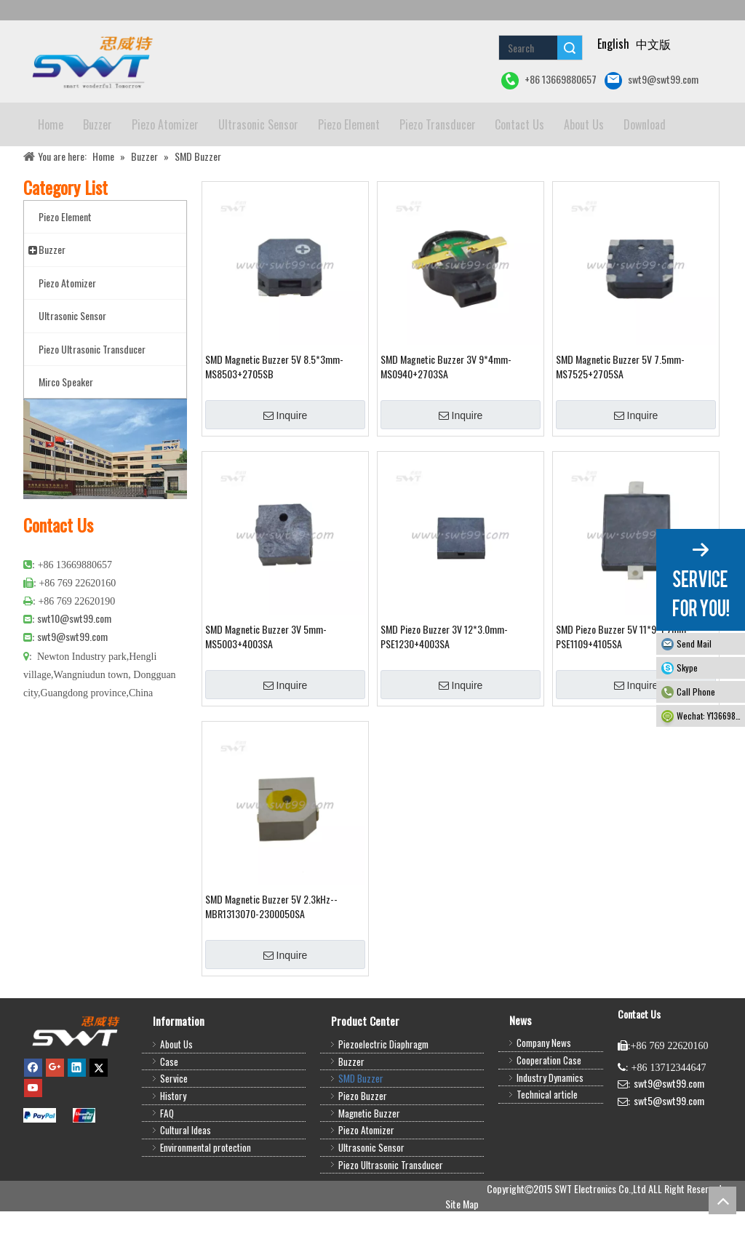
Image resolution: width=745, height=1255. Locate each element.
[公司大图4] (105, 492)
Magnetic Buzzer (369, 1157)
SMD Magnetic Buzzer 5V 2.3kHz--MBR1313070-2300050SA (271, 950)
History (173, 1139)
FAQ (167, 1157)
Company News (544, 1086)
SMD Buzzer (360, 1122)
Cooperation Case (549, 1103)
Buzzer (351, 1105)
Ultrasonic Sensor (371, 1191)
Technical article (547, 1138)
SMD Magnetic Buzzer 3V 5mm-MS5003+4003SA (266, 680)
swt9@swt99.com (651, 80)
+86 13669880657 (549, 80)
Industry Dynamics (550, 1121)
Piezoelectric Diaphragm (383, 1087)
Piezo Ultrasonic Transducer (390, 1208)
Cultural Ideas (185, 1173)
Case (169, 1105)
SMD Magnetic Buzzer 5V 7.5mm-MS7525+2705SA (620, 410)
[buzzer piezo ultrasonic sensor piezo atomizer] (90, 61)
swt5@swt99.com (669, 1144)
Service (174, 1122)
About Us (176, 1087)
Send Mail (694, 643)
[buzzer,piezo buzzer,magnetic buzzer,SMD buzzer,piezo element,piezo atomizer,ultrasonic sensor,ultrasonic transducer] (75, 1074)
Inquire (285, 459)
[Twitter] (98, 1110)
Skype (687, 667)
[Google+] (55, 1110)
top (722, 1200)
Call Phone (696, 691)
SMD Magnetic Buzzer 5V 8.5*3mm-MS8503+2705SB (274, 410)
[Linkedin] (77, 1110)
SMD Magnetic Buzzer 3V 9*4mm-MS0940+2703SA (446, 410)
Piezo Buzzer (362, 1139)
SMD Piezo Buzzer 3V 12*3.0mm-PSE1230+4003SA (444, 680)
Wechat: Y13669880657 (711, 715)
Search (569, 48)
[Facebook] (33, 1110)
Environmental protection (205, 1191)
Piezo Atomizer (366, 1173)
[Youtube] (33, 1131)
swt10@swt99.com (74, 661)
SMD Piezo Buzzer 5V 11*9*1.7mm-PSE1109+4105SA (623, 680)
